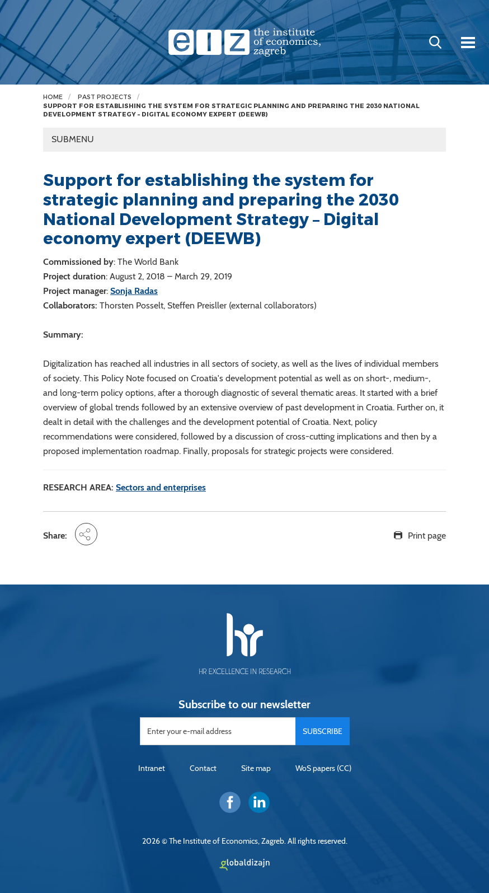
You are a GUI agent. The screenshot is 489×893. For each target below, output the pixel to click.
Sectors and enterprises (161, 487)
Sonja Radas (134, 291)
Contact (203, 768)
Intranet (151, 768)
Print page (427, 535)
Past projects (104, 97)
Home (53, 97)
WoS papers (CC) (323, 768)
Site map (256, 768)
